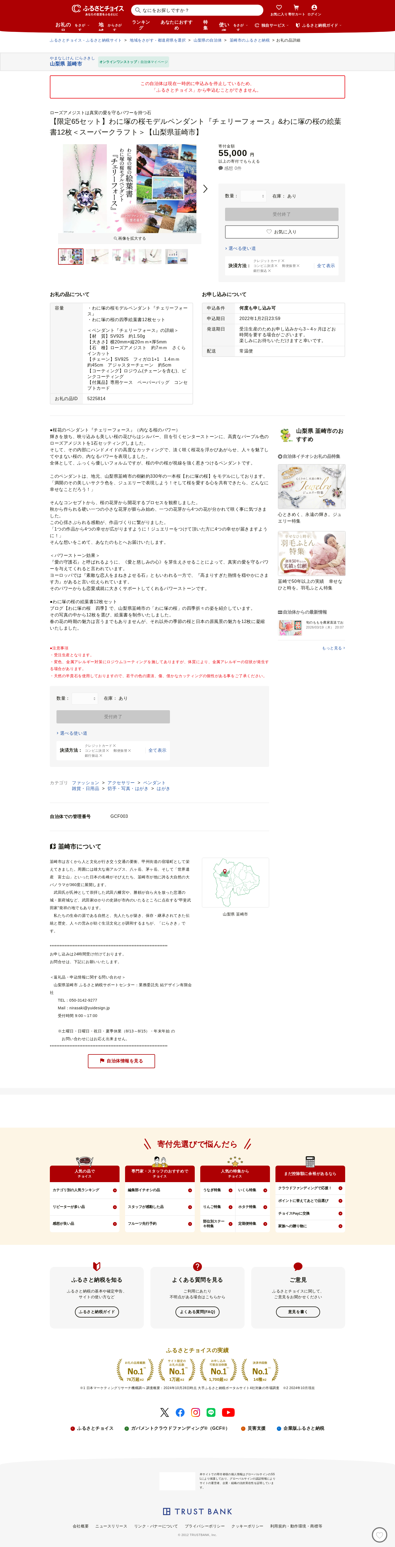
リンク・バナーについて (156, 1525)
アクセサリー (121, 782)
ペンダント (154, 782)
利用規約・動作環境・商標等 (296, 1525)
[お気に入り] (379, 1535)
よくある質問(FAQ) (197, 1312)
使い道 (233, 26)
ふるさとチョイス (95, 1427)
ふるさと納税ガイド (97, 1312)
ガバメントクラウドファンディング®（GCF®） (180, 1427)
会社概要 (81, 1525)
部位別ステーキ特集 (213, 1223)
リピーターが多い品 (69, 1207)
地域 (111, 26)
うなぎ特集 (212, 1190)
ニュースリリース (111, 1525)
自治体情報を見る (121, 1061)
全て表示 (326, 265)
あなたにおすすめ (177, 25)
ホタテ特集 (247, 1207)
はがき (164, 788)
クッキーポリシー (247, 1525)
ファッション (86, 782)
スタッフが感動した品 (146, 1207)
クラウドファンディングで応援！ (305, 1188)
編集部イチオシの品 (144, 1190)
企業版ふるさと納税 (303, 1427)
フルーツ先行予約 (142, 1223)
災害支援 (257, 1427)
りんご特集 (212, 1207)
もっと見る (332, 648)
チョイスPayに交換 (294, 1213)
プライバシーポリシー (205, 1525)
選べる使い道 (242, 248)
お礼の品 (72, 26)
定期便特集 (247, 1223)
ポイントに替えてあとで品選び (303, 1201)
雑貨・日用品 (86, 788)
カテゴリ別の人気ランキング (76, 1190)
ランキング (141, 25)
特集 (205, 25)
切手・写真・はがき (128, 788)
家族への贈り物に (292, 1226)
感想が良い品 (63, 1223)
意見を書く (298, 1312)
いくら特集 (247, 1190)
